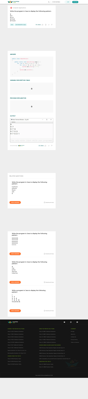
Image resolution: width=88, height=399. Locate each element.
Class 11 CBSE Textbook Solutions (47, 360)
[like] (42, 24)
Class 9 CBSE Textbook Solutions (47, 355)
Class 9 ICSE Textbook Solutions (16, 360)
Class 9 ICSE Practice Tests (14, 382)
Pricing (72, 352)
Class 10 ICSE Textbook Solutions (16, 363)
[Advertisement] (32, 39)
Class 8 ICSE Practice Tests (14, 379)
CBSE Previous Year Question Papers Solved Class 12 (52, 377)
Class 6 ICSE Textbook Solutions (16, 352)
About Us (73, 355)
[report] (51, 24)
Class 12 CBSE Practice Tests (46, 388)
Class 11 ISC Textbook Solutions (15, 366)
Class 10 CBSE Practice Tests (46, 385)
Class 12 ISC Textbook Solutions (15, 368)
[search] (49, 2)
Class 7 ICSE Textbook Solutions (16, 355)
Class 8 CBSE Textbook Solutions (47, 352)
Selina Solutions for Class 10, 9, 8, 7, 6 (17, 371)
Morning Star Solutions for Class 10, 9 (17, 374)
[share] (48, 24)
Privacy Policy (74, 360)
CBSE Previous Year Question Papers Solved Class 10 (52, 374)
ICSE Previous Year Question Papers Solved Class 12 (51, 371)
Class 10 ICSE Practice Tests (14, 385)
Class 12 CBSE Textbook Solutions (47, 363)
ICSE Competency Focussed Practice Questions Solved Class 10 (54, 379)
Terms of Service (75, 363)
